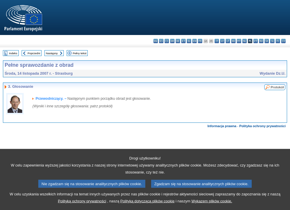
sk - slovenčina (267, 41)
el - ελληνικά (189, 41)
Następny (52, 53)
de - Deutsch (178, 41)
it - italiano (217, 41)
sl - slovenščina (272, 41)
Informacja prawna (222, 126)
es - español (161, 41)
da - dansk (172, 41)
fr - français (200, 41)
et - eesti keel (183, 41)
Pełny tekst (80, 53)
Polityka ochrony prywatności (262, 126)
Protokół (277, 87)
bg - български (155, 41)
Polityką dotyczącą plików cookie (147, 204)
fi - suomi (278, 41)
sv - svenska (283, 41)
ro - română (261, 41)
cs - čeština (167, 41)
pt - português (255, 41)
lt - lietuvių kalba (228, 41)
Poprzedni (33, 53)
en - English (194, 41)
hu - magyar (233, 41)
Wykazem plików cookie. (211, 204)
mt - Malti (239, 41)
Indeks (13, 53)
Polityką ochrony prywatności (82, 204)
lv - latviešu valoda (222, 41)
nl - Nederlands (244, 41)
